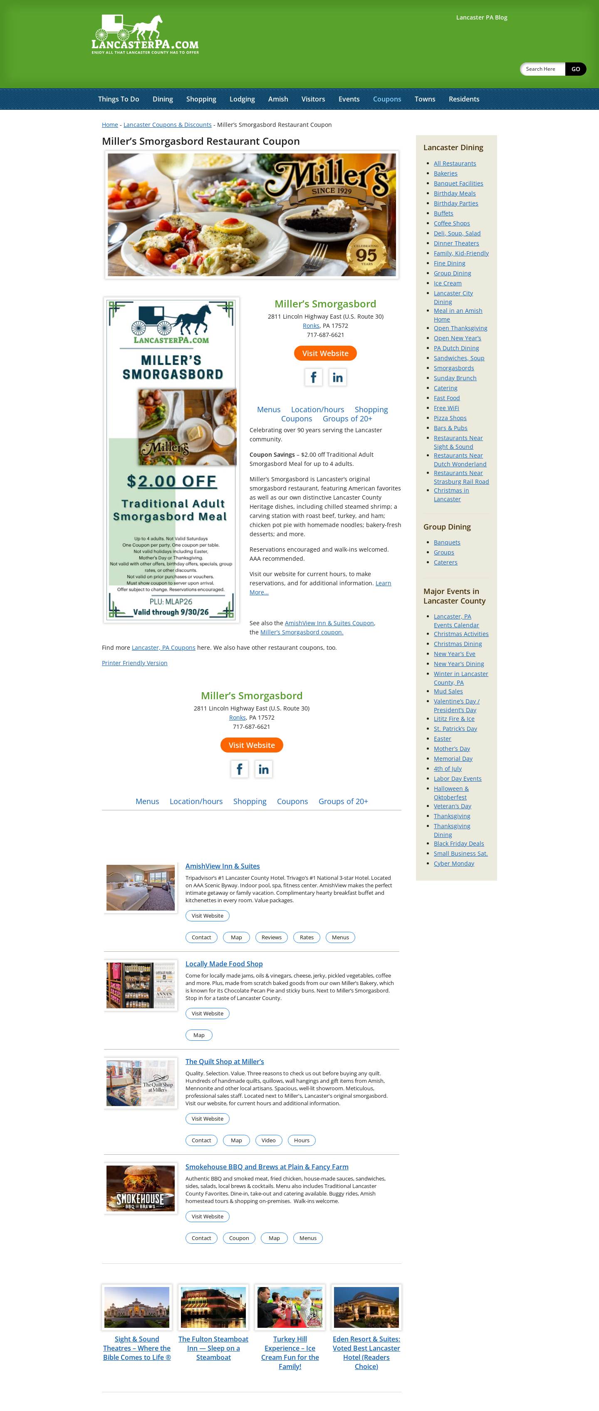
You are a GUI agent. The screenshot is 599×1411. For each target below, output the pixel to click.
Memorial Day (453, 737)
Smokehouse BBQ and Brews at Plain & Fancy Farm (267, 1145)
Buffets (443, 192)
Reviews (272, 915)
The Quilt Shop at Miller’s (225, 1040)
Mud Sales (448, 669)
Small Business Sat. (461, 832)
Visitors (313, 77)
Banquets (447, 521)
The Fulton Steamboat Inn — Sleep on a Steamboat (213, 1326)
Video (269, 1118)
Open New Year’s (457, 316)
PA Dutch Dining (456, 326)
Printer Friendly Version (135, 641)
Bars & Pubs (451, 406)
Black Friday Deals (459, 822)
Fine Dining (449, 241)
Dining (163, 77)
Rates (307, 915)
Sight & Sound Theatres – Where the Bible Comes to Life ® (137, 1326)
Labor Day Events (458, 757)
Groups (444, 531)
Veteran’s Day (452, 784)
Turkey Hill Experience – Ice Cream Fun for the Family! (290, 1331)
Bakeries (446, 152)
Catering (446, 366)
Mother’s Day (452, 727)
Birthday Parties (456, 182)
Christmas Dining (458, 622)
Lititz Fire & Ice (454, 697)
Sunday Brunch (455, 356)
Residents (464, 77)
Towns (425, 77)
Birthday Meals (455, 172)
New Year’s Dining (459, 642)
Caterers (446, 541)
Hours (301, 1118)
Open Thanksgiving (461, 306)
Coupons (387, 77)
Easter (442, 717)
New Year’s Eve (454, 632)
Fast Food (447, 376)
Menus (269, 388)
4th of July (448, 747)
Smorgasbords (454, 346)
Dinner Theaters (456, 221)
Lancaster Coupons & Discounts (168, 103)
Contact (201, 915)
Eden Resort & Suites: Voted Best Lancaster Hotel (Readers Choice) (366, 1331)
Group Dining (452, 251)
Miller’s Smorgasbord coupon (301, 610)
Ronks (311, 304)
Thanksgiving (452, 794)
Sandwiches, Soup (459, 336)
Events (349, 77)
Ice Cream (448, 261)
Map (236, 915)
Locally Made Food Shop (224, 942)
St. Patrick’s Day (455, 707)
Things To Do (118, 77)
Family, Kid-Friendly (461, 231)
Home (110, 103)
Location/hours (317, 388)
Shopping (201, 77)
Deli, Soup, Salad (457, 211)
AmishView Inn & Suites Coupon (329, 601)
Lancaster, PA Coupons (164, 626)
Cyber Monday (454, 842)
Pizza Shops (450, 396)
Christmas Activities (461, 612)
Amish (278, 77)
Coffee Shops (452, 201)
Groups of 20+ (347, 397)
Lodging (242, 77)
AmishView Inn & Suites (223, 844)
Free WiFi (446, 386)
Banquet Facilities (458, 162)
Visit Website (325, 332)
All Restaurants (455, 142)
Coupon (239, 1216)
